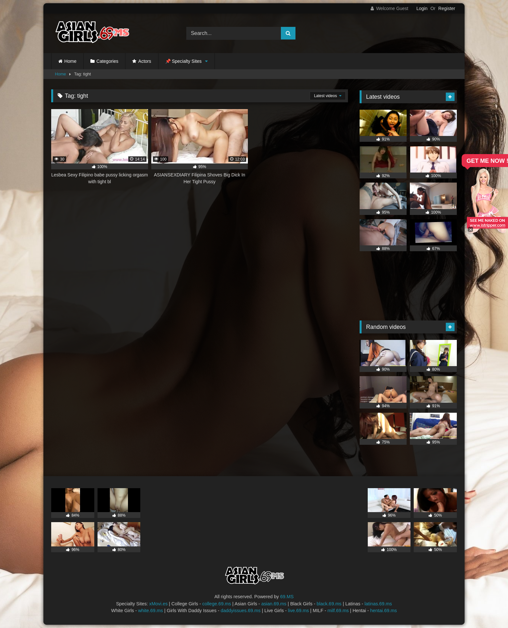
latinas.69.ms (378, 603)
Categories (108, 61)
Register (446, 8)
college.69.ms (216, 603)
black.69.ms (329, 603)
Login (421, 8)
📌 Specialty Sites (183, 61)
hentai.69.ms (383, 610)
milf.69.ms (338, 610)
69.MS (287, 596)
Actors (144, 61)
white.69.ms (150, 610)
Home (70, 61)
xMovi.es (158, 603)
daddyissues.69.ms (240, 610)
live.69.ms (298, 610)
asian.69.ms (273, 603)
